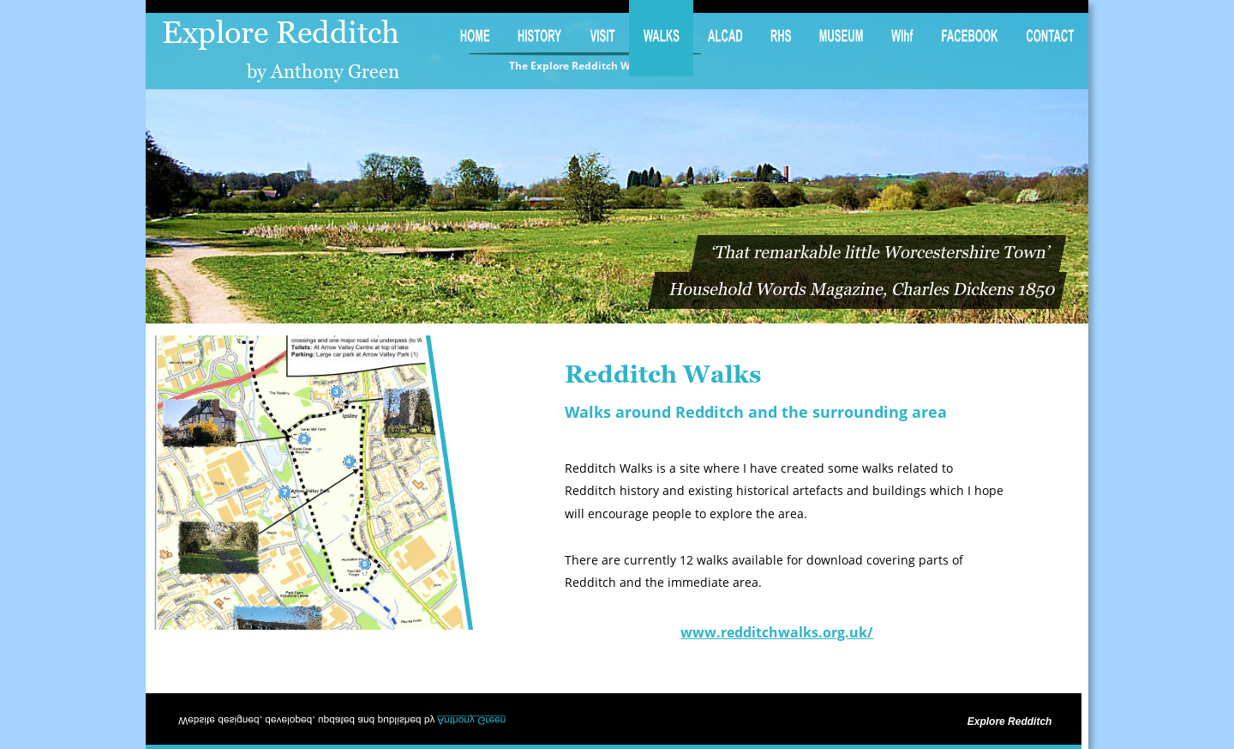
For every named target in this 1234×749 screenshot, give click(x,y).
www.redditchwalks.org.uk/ (776, 632)
